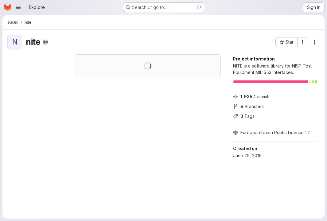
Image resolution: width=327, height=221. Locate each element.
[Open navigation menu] (18, 7)
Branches (248, 106)
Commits (252, 96)
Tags (244, 116)
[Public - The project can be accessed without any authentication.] (45, 42)
